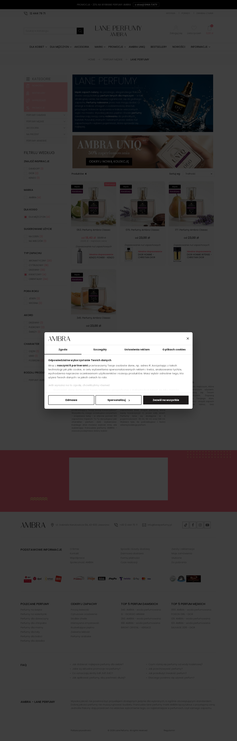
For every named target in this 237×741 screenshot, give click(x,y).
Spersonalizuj (118, 400)
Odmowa (71, 400)
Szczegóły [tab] (100, 349)
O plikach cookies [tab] (174, 349)
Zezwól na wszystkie (166, 400)
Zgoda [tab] (63, 349)
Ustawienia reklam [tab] (137, 349)
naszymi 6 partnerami (72, 365)
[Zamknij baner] (188, 338)
